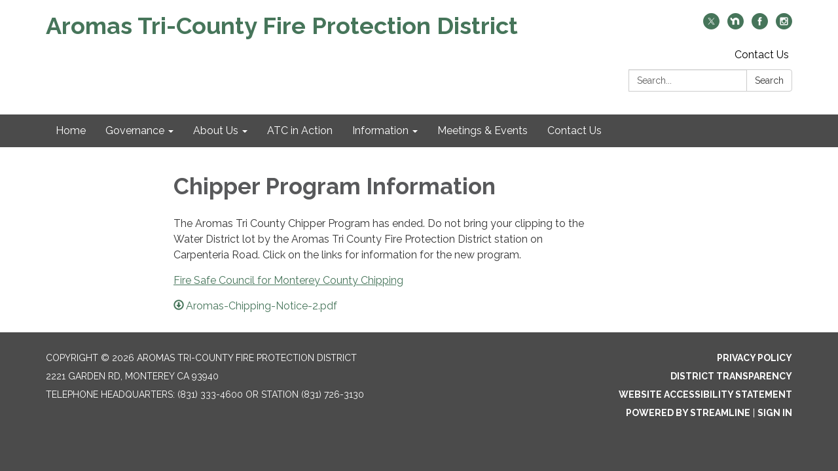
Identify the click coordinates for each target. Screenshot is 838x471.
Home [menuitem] (71, 130)
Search (769, 80)
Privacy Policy (754, 358)
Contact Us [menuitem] (574, 130)
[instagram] (784, 26)
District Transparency (731, 376)
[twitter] (711, 26)
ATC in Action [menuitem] (300, 130)
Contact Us (762, 54)
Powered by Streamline (688, 413)
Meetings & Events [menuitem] (482, 130)
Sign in (774, 413)
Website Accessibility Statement (705, 394)
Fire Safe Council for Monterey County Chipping (288, 280)
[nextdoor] (735, 26)
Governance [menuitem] (134, 130)
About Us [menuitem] (215, 130)
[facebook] (760, 26)
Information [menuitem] (380, 130)
